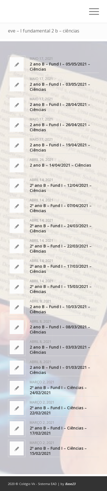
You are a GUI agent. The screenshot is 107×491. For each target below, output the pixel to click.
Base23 (70, 484)
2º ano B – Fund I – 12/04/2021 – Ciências (61, 188)
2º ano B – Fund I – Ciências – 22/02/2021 (58, 410)
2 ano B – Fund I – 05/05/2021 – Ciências (60, 66)
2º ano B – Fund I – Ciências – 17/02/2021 (58, 430)
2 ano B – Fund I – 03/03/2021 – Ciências (60, 349)
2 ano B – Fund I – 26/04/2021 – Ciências (60, 127)
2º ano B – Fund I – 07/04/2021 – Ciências (61, 208)
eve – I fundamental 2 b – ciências (43, 31)
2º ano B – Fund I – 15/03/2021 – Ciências (61, 289)
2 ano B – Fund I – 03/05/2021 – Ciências (60, 86)
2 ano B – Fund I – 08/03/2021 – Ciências (60, 329)
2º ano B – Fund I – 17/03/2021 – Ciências (61, 268)
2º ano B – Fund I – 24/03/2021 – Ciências (61, 228)
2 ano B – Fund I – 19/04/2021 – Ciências (60, 147)
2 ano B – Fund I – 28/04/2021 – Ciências (60, 107)
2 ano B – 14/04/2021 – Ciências (60, 165)
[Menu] (91, 11)
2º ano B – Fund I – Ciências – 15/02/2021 (58, 450)
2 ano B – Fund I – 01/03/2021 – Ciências (60, 370)
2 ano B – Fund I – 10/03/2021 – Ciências (60, 309)
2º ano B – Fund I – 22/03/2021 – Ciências (61, 248)
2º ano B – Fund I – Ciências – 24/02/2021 (58, 390)
